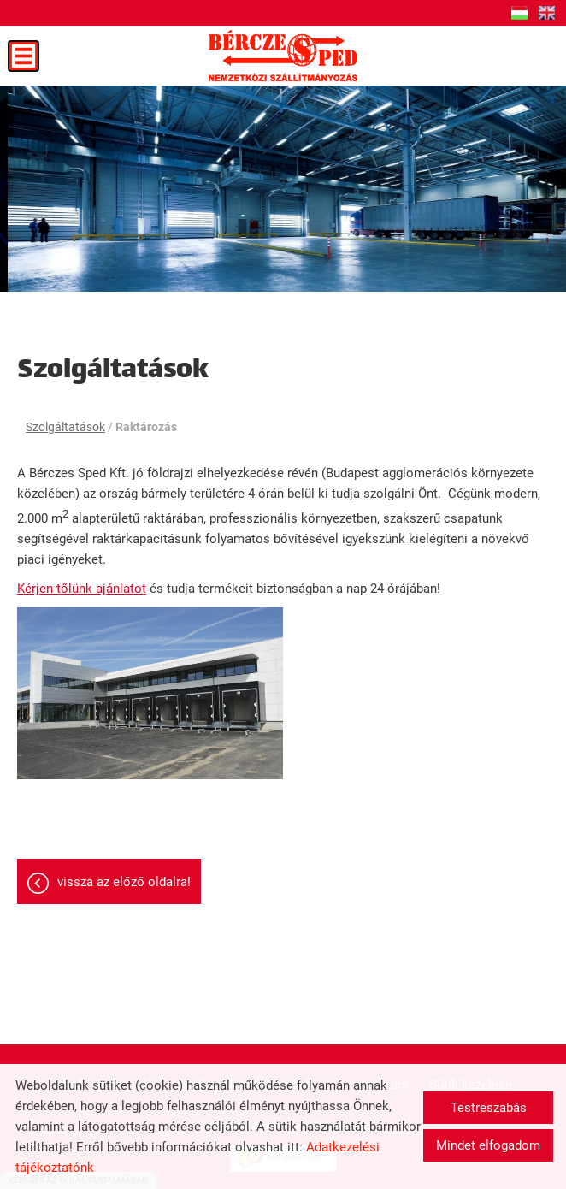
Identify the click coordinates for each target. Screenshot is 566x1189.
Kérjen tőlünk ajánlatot (81, 588)
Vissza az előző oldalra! (124, 882)
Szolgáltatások (65, 427)
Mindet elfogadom (488, 1145)
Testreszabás (489, 1107)
